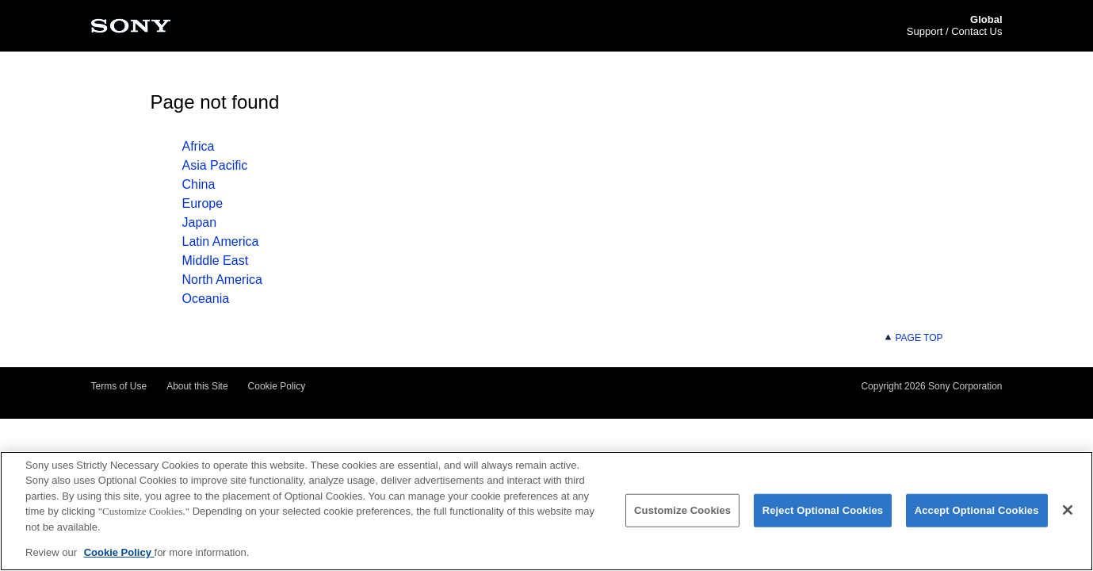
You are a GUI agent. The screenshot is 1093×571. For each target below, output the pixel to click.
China (199, 184)
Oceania (206, 298)
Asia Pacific (215, 165)
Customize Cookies (682, 512)
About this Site (196, 386)
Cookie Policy (277, 386)
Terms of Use (119, 386)
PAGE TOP (913, 337)
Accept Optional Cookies (977, 512)
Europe (203, 203)
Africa (198, 146)
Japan (199, 222)
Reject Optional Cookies (823, 512)
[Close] (1067, 511)
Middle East (215, 260)
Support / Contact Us (955, 31)
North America (222, 279)
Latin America (220, 241)
